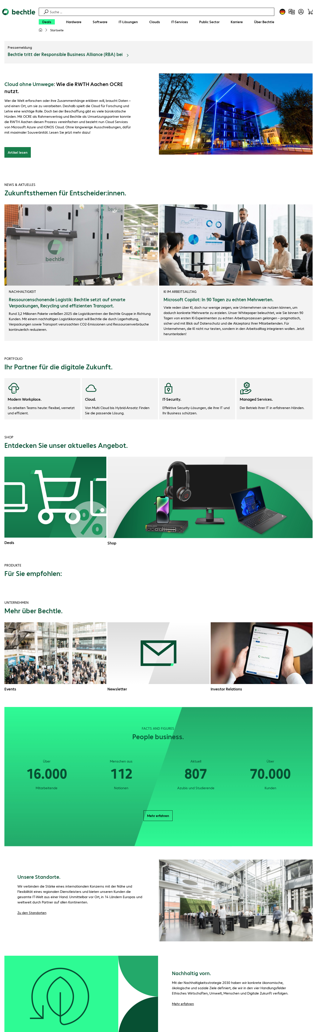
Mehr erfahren (158, 815)
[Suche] (161, 12)
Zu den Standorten (31, 912)
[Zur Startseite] (18, 22)
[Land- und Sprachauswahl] (282, 12)
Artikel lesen (18, 152)
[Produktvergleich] (292, 11)
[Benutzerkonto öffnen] (301, 12)
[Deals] (47, 21)
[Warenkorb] (310, 11)
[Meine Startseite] (40, 30)
